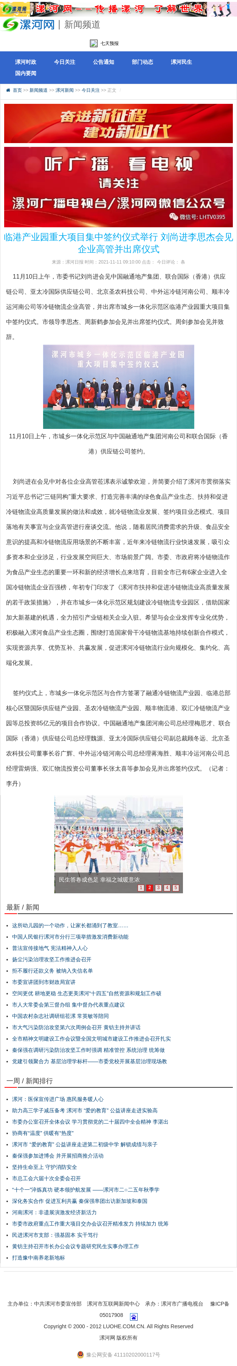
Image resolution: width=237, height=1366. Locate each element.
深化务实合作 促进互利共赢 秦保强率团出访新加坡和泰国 (79, 1201)
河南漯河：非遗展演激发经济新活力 (54, 1212)
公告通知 (103, 62)
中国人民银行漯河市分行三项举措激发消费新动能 (70, 937)
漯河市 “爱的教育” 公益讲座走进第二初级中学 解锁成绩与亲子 (85, 1144)
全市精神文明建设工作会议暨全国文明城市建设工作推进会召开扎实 (91, 1039)
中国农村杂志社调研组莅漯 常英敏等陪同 (60, 1016)
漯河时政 (25, 62)
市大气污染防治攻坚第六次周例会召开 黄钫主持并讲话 (76, 1027)
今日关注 (64, 62)
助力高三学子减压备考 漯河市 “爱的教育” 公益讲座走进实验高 (85, 1110)
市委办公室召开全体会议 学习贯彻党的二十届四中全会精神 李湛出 (90, 1122)
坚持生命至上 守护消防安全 (44, 1167)
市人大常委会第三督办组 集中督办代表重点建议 (68, 1005)
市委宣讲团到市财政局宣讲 (44, 982)
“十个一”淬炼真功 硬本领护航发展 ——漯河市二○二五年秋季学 (86, 1190)
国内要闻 (25, 73)
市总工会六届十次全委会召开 (46, 1178)
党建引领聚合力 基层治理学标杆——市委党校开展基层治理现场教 (89, 1061)
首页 (17, 90)
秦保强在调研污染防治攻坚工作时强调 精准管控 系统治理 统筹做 (88, 1050)
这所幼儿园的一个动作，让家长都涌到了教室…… (70, 925)
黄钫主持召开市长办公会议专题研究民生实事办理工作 (75, 1246)
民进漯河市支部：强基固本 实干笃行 (55, 1235)
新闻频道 (38, 90)
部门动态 (142, 62)
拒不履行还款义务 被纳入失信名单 (52, 971)
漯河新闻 (65, 90)
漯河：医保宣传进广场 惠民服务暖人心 (58, 1099)
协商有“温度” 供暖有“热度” (43, 1133)
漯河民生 (181, 62)
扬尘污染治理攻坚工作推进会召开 (51, 959)
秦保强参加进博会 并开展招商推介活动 (58, 1156)
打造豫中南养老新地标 (38, 1258)
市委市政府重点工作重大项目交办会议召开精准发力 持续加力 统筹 (90, 1224)
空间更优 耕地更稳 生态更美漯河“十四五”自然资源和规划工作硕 (86, 993)
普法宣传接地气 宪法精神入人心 (50, 948)
